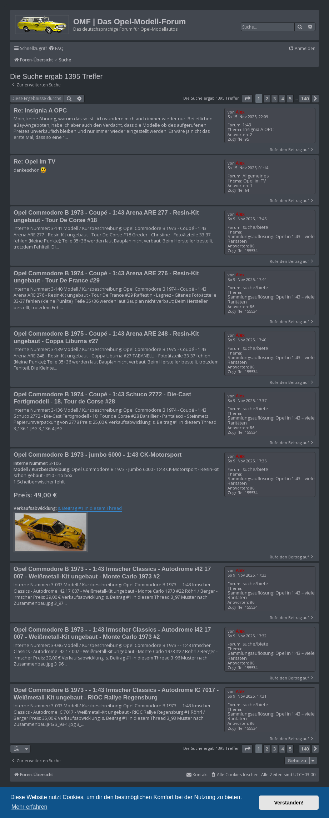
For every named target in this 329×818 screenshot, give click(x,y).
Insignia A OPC (258, 129)
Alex (240, 112)
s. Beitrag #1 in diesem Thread (90, 508)
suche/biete (255, 227)
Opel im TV (254, 181)
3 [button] (274, 98)
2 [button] (266, 98)
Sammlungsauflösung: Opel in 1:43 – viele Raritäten (271, 239)
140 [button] (305, 98)
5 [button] (290, 98)
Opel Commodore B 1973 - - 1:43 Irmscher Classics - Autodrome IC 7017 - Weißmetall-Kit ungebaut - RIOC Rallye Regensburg (116, 694)
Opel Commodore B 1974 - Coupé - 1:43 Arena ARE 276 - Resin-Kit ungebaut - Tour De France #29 (106, 277)
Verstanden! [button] (289, 803)
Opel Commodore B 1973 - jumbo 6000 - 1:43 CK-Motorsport (97, 454)
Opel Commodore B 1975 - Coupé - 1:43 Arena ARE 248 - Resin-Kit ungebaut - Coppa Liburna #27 (106, 337)
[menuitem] (56, 49)
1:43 (247, 124)
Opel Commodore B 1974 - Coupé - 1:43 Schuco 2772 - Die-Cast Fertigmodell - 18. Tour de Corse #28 (102, 398)
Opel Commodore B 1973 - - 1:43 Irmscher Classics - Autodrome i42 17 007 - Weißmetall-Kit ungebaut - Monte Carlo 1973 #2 (112, 572)
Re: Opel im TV (34, 161)
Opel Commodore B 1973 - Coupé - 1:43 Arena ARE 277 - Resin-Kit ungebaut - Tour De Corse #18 (106, 216)
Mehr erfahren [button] (29, 807)
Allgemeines (256, 176)
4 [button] (282, 98)
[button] (247, 98)
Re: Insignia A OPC (40, 110)
